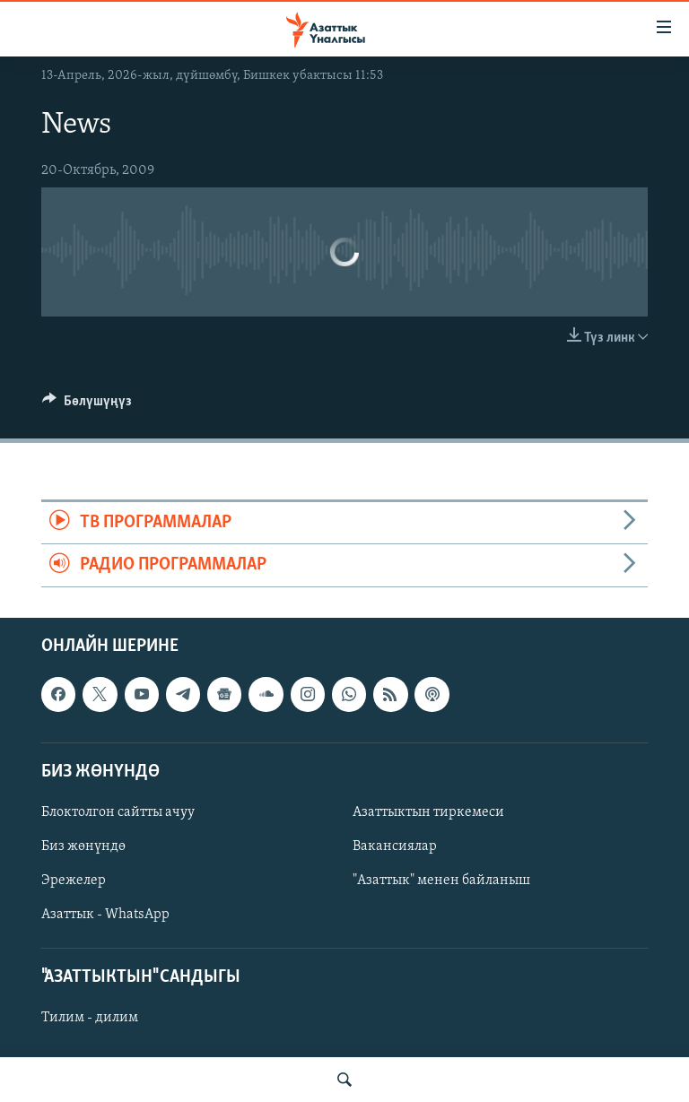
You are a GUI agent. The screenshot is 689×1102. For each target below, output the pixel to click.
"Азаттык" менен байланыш (441, 880)
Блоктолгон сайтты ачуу (118, 812)
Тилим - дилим (89, 1018)
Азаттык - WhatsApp (105, 914)
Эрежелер (73, 880)
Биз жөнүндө (83, 846)
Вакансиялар (395, 846)
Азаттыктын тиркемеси (428, 812)
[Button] (87, 405)
